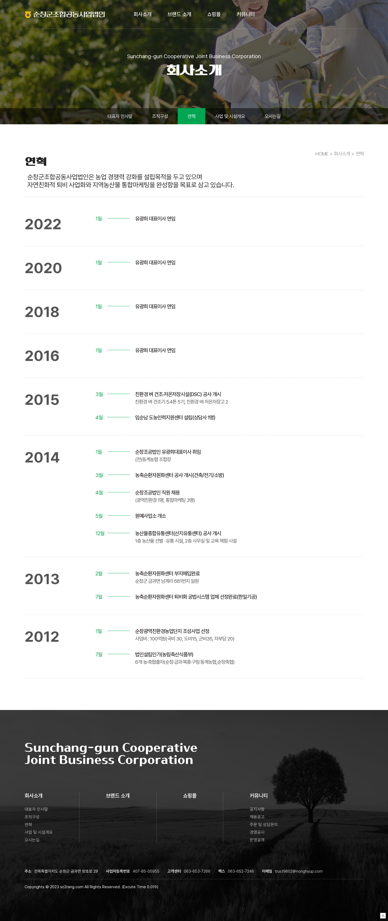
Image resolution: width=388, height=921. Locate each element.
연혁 (191, 116)
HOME (321, 154)
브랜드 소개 (179, 14)
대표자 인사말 (120, 116)
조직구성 (160, 116)
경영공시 (257, 832)
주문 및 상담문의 (264, 824)
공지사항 (257, 809)
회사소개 (142, 14)
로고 (66, 14)
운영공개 (257, 839)
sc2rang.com (71, 887)
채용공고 (257, 816)
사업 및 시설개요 (230, 116)
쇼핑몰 (214, 14)
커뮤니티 (246, 14)
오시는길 (272, 116)
